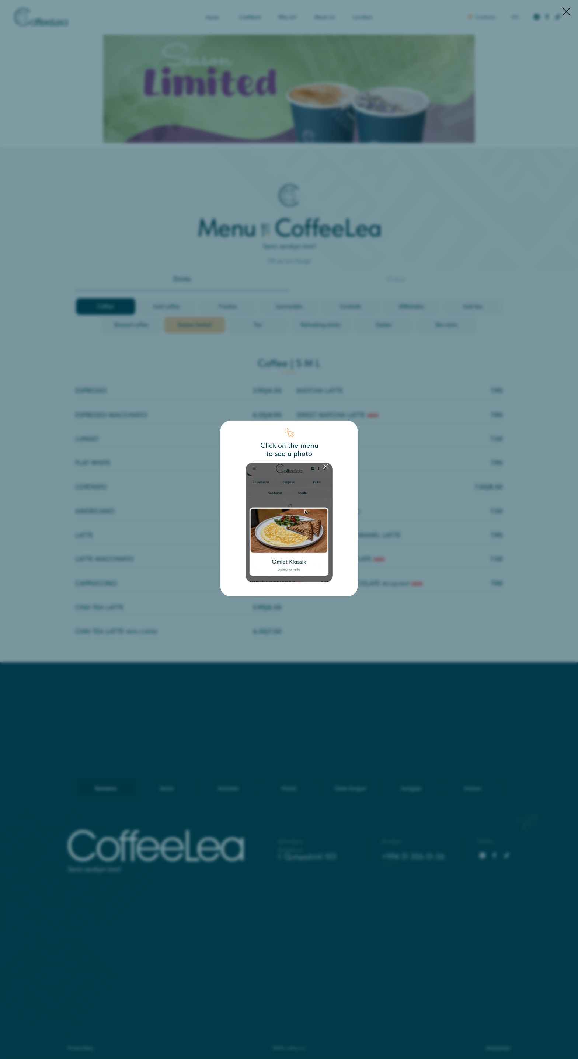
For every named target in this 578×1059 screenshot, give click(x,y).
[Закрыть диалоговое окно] (566, 12)
